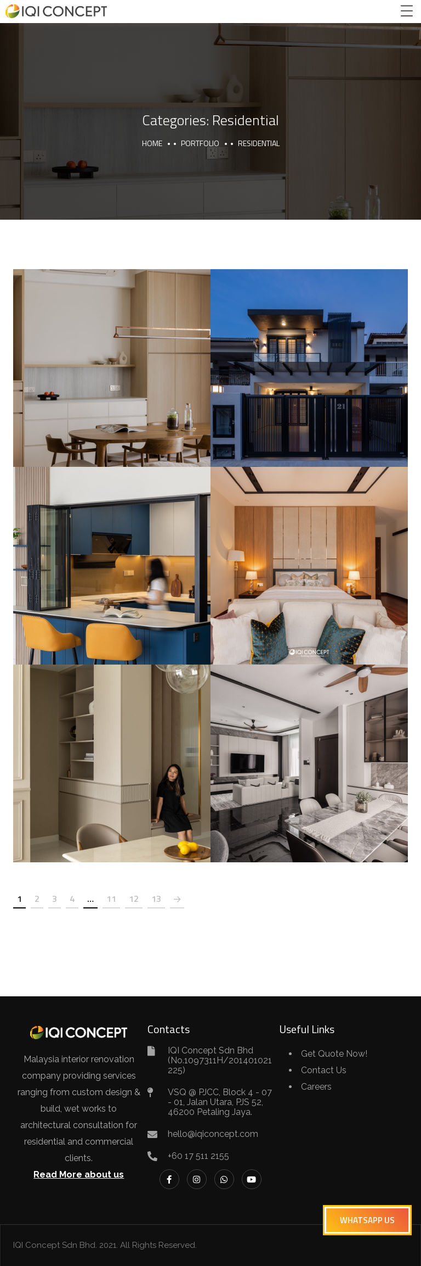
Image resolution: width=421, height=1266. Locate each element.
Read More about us (78, 1174)
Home (152, 143)
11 (111, 898)
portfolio (200, 143)
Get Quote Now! (334, 1054)
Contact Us (323, 1070)
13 (156, 898)
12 (134, 898)
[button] (367, 1220)
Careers (316, 1086)
